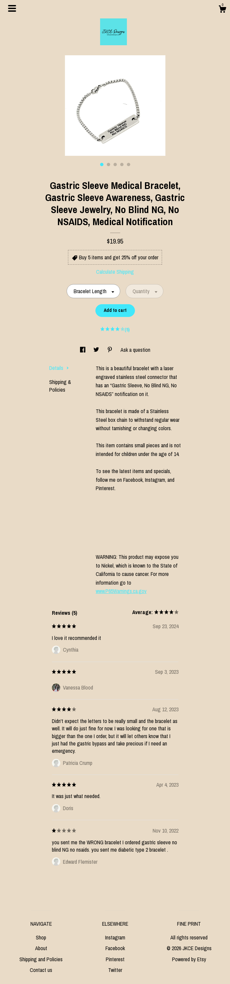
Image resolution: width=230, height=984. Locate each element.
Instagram (115, 937)
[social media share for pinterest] (110, 349)
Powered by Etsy (189, 959)
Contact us (41, 970)
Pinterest (115, 959)
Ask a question (135, 349)
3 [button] (115, 164)
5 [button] (128, 164)
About (41, 948)
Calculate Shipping (115, 271)
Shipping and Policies (41, 959)
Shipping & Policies (60, 385)
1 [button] (101, 164)
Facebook (115, 948)
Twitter (115, 970)
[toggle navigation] (12, 8)
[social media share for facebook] (83, 349)
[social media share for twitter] (96, 349)
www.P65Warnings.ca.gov (121, 591)
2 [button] (108, 164)
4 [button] (122, 164)
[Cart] (222, 10)
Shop (41, 937)
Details (59, 368)
